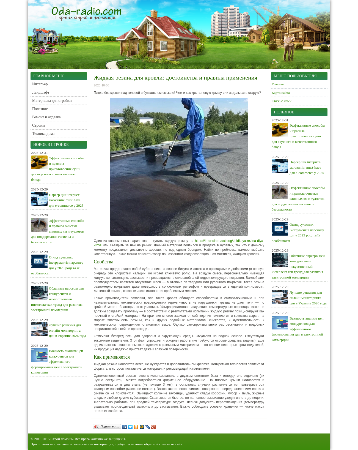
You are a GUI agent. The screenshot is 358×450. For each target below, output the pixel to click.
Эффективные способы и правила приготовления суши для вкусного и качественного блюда (57, 169)
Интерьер (40, 84)
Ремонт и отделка (46, 117)
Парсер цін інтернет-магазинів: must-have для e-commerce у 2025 (66, 200)
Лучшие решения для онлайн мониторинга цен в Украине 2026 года (67, 330)
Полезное (40, 109)
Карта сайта (281, 93)
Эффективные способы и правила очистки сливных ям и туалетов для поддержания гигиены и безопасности (57, 231)
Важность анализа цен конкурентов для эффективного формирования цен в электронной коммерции (57, 361)
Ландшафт (40, 92)
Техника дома (43, 134)
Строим (38, 125)
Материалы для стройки (52, 101)
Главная (278, 84)
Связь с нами (281, 101)
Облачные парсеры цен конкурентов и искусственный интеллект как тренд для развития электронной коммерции (57, 299)
